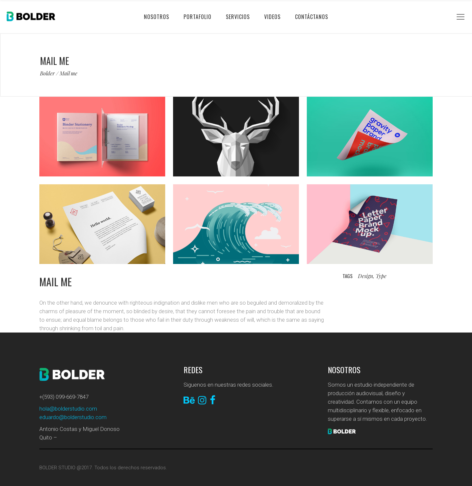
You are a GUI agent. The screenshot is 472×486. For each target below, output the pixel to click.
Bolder (47, 73)
